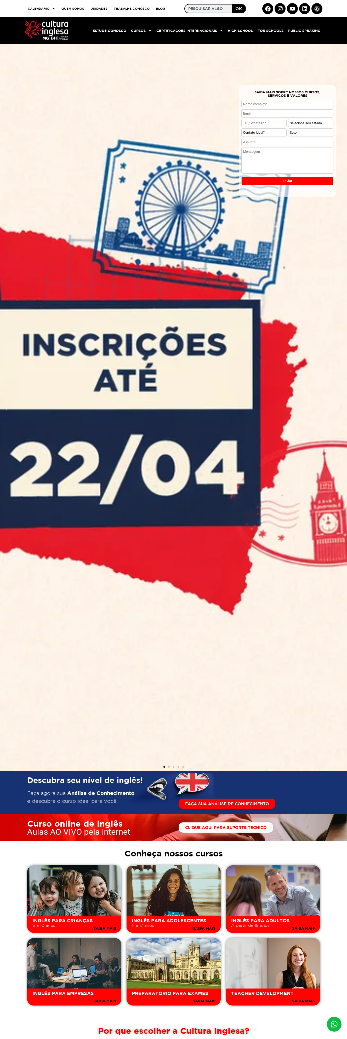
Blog (160, 8)
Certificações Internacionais (189, 30)
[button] (6, 407)
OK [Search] (238, 8)
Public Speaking (304, 31)
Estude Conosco (109, 31)
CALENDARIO (41, 8)
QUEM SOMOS (72, 8)
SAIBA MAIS (104, 928)
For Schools (270, 31)
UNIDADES (98, 8)
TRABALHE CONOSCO (132, 8)
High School (240, 31)
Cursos (141, 30)
